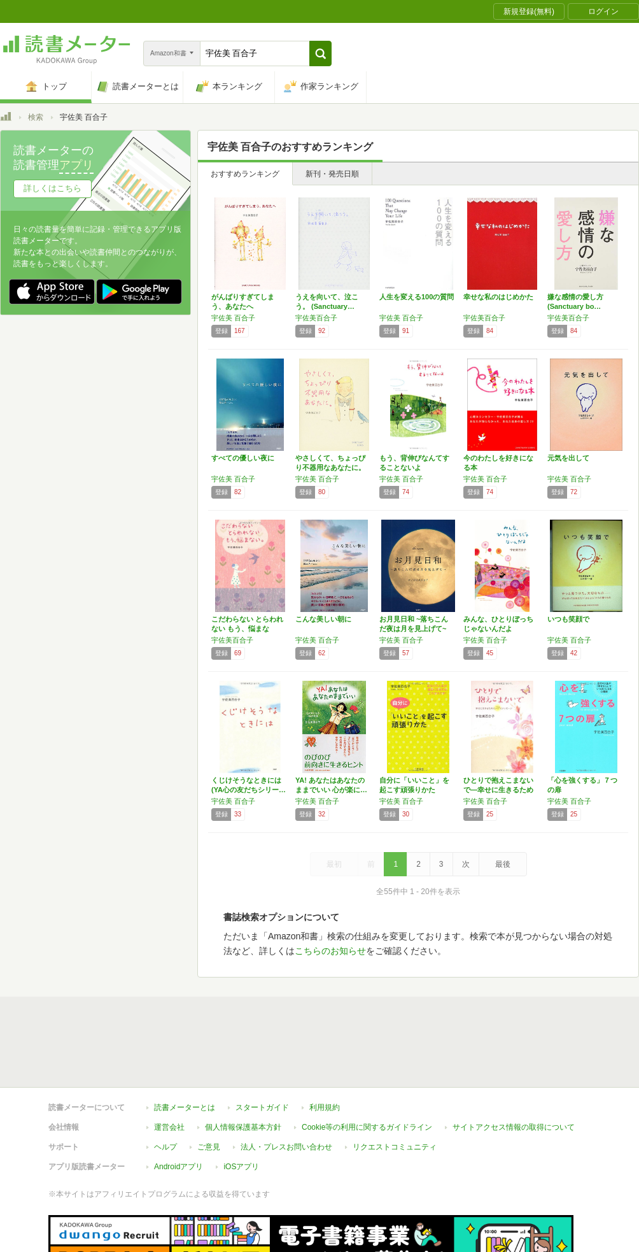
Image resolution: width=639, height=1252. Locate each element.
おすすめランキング (245, 173)
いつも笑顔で (568, 619)
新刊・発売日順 (332, 173)
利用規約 (324, 1107)
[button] (320, 53)
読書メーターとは (184, 1107)
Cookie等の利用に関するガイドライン (367, 1127)
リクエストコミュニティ (395, 1147)
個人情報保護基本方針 (243, 1127)
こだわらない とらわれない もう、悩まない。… (247, 628)
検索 (35, 117)
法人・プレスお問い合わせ (286, 1147)
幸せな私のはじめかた (498, 297)
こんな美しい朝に (323, 619)
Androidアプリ (178, 1166)
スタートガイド (262, 1107)
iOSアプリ (241, 1166)
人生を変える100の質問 (416, 297)
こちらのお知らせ (330, 951)
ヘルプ (165, 1147)
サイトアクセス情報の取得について (514, 1127)
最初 (334, 864)
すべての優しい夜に (242, 458)
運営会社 (169, 1127)
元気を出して (568, 458)
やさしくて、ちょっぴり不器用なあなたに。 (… (330, 467)
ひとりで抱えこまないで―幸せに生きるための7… (498, 789)
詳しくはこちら (52, 188)
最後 (502, 864)
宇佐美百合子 (316, 318)
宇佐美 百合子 (233, 318)
